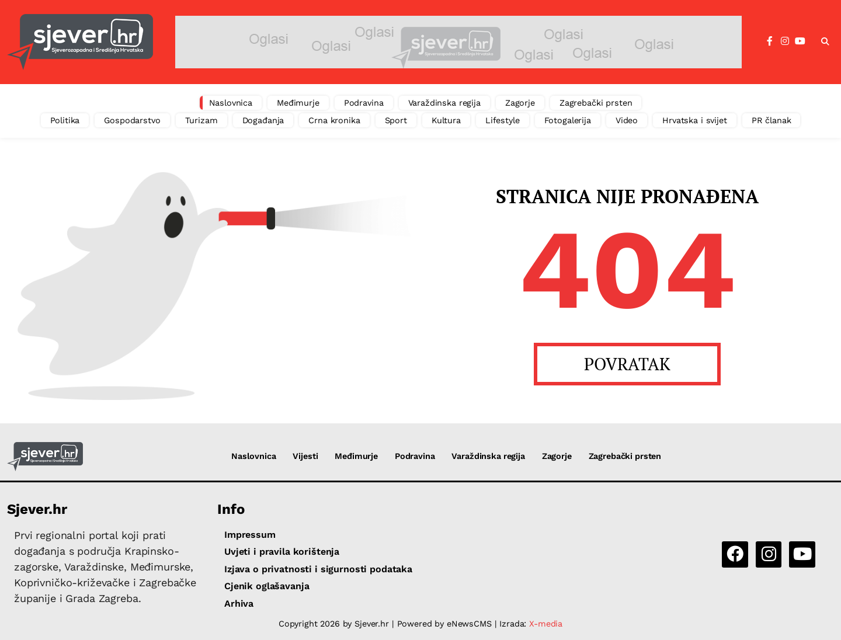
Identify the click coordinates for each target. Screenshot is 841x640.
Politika (65, 120)
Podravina (364, 102)
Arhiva (238, 603)
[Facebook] (769, 41)
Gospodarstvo (132, 120)
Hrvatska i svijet (694, 120)
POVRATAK (627, 364)
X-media (545, 623)
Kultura (446, 120)
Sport (396, 120)
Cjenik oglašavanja (266, 586)
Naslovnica (231, 102)
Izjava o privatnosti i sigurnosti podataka (318, 569)
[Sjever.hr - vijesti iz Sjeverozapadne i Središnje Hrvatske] (80, 42)
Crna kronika (334, 120)
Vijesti (305, 456)
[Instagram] (785, 41)
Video (627, 120)
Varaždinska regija (444, 102)
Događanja (263, 120)
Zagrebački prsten (596, 102)
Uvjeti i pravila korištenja (281, 551)
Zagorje (520, 102)
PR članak (771, 120)
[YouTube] (800, 41)
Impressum (250, 534)
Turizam (201, 120)
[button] (825, 42)
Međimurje (298, 102)
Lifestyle (502, 120)
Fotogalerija (567, 120)
